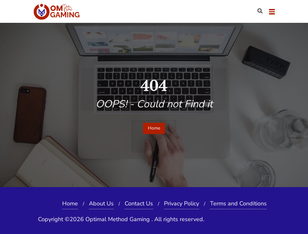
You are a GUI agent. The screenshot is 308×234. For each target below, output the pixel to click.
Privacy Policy (181, 203)
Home (154, 128)
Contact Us (139, 203)
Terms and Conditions (238, 203)
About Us (101, 203)
